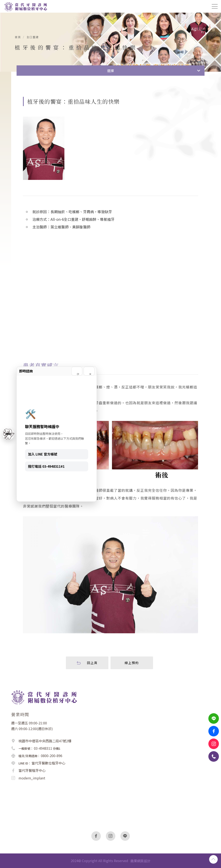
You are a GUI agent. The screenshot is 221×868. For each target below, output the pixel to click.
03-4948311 (43, 748)
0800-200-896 (51, 755)
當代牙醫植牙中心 (32, 770)
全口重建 (33, 37)
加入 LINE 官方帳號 (42, 454)
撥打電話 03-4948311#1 (46, 466)
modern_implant (32, 777)
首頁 (18, 37)
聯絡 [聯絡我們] (8, 434)
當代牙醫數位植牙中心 (48, 763)
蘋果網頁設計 (140, 860)
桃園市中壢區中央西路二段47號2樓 (45, 740)
